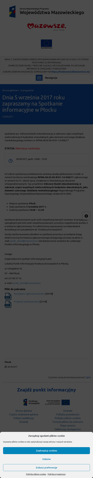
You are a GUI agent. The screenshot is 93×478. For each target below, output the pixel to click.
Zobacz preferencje (46, 467)
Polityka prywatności (57, 474)
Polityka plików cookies (36, 474)
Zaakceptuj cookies (46, 450)
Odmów (46, 459)
